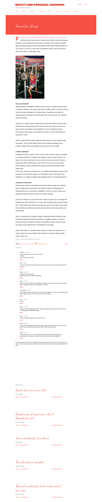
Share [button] (66, 243)
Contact (76, 11)
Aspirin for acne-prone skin (31, 390)
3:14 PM (25, 299)
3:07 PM (25, 281)
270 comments (24, 425)
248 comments (24, 497)
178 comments (24, 445)
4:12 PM (26, 332)
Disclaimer (41, 11)
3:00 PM (27, 252)
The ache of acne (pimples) (30, 462)
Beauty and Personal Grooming (40, 4)
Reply (21, 259)
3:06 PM (26, 272)
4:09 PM (26, 323)
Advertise (67, 11)
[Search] (80, 4)
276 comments (24, 469)
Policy (49, 11)
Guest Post (32, 11)
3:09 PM (29, 290)
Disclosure (57, 11)
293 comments (24, 397)
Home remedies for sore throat (32, 438)
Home (16, 11)
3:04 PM (25, 263)
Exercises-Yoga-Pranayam (27, 243)
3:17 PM (25, 316)
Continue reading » (57, 397)
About (23, 11)
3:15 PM (26, 306)
